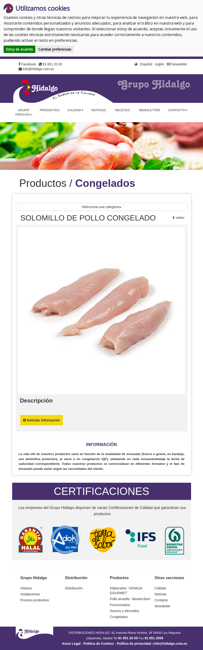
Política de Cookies (98, 643)
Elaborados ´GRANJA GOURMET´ (126, 590)
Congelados (119, 617)
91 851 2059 (154, 638)
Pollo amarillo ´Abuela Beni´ (130, 599)
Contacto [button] (177, 110)
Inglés (159, 64)
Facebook (27, 64)
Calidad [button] (75, 110)
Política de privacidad (134, 643)
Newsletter (177, 64)
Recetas (122, 110)
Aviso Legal (71, 643)
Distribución (74, 588)
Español (146, 64)
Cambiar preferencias (54, 49)
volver (179, 218)
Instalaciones (30, 594)
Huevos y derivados (124, 611)
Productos (50, 110)
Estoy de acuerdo (19, 49)
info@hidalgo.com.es (36, 69)
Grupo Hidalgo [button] (24, 112)
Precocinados (120, 605)
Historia (26, 588)
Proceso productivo (35, 600)
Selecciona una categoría (101, 207)
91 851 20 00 (50, 64)
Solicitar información (41, 420)
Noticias (98, 110)
